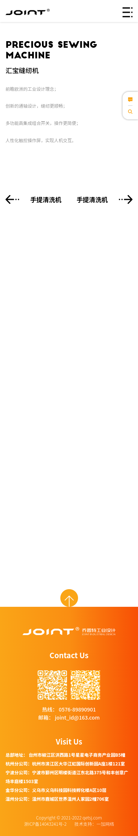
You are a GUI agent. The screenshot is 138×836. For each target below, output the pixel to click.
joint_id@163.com (77, 717)
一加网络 (105, 824)
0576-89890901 (77, 709)
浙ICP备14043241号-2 (46, 824)
